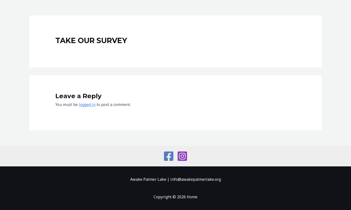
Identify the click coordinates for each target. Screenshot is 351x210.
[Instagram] (182, 156)
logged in (87, 104)
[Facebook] (168, 156)
